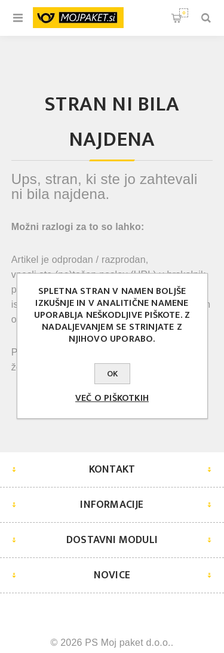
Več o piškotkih (112, 398)
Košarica (183, 12)
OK (112, 374)
